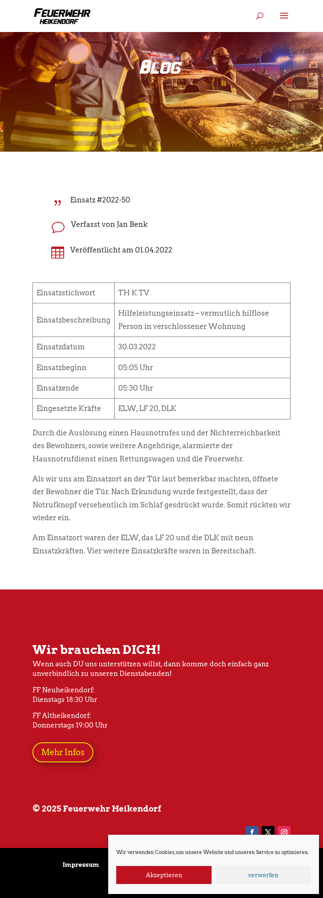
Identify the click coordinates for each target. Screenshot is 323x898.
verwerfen (263, 875)
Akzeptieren (164, 875)
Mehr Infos (63, 752)
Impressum (81, 865)
